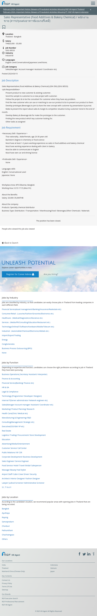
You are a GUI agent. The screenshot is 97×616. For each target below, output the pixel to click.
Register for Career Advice (20, 274)
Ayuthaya (6, 513)
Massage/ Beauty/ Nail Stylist (14, 470)
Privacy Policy (7, 583)
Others (5, 539)
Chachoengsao (8, 534)
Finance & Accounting (11, 378)
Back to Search (11, 243)
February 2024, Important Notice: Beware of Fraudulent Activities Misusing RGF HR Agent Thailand (44, 9)
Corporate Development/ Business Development (22, 457)
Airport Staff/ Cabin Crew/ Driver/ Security (19, 474)
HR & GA (5, 387)
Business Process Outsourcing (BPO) (17, 348)
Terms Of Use (7, 586)
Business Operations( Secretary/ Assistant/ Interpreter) (24, 374)
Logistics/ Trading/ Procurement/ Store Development (24, 435)
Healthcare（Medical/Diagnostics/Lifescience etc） (23, 318)
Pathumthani (7, 530)
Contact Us (6, 580)
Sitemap (5, 590)
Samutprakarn (8, 521)
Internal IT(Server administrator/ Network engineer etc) (25, 400)
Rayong (5, 517)
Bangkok (5, 508)
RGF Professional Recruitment (13, 602)
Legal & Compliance (10, 391)
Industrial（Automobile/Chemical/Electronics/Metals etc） (26, 331)
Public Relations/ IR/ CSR (12, 452)
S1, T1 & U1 (6, 487)
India (4, 565)
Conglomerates (8, 344)
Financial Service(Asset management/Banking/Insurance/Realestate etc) (31, 309)
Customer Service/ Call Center (14, 448)
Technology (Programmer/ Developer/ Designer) (22, 396)
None (4, 352)
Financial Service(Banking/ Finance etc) (18, 383)
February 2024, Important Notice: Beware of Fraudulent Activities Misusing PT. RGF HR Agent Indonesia (45, 12)
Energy (5, 339)
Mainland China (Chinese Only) (13, 571)
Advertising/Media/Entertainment (16, 444)
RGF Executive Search (10, 598)
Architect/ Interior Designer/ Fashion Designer (21, 478)
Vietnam (53, 568)
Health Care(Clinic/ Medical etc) (15, 413)
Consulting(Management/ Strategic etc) (18, 422)
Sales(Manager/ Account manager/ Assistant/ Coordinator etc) (27, 404)
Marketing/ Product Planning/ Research (18, 409)
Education (6, 439)
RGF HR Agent (7, 605)
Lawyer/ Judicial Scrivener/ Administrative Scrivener (23, 483)
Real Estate (6, 431)
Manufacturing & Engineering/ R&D (16, 417)
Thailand (5, 568)
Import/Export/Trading (11, 335)
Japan (52, 571)
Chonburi (6, 526)
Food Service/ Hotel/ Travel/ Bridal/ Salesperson (21, 465)
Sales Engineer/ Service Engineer (15, 461)
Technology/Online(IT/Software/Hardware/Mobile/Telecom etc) (28, 326)
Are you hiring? (51, 274)
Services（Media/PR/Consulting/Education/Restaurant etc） (26, 322)
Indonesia (54, 565)
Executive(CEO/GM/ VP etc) (13, 426)
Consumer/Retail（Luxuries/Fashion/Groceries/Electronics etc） (28, 313)
